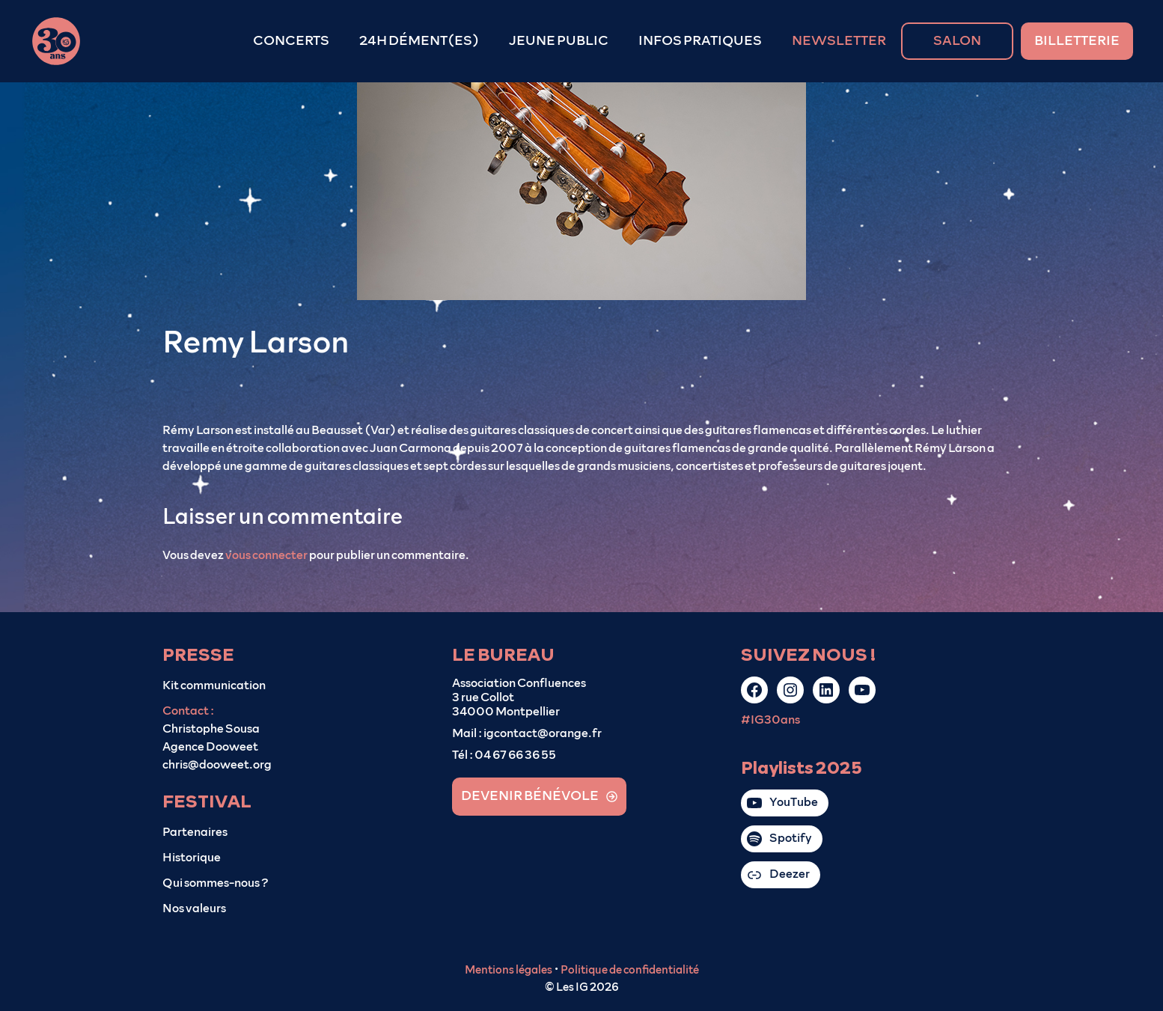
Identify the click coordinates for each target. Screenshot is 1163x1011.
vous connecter (266, 555)
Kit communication (214, 685)
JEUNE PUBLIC (558, 41)
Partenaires (195, 832)
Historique (191, 858)
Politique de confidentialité (630, 970)
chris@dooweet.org (217, 765)
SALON (957, 41)
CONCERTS (291, 41)
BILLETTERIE (1077, 41)
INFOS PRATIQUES (700, 41)
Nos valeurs (194, 908)
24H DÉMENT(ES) (419, 41)
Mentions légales (508, 970)
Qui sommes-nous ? (215, 883)
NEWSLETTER (839, 41)
